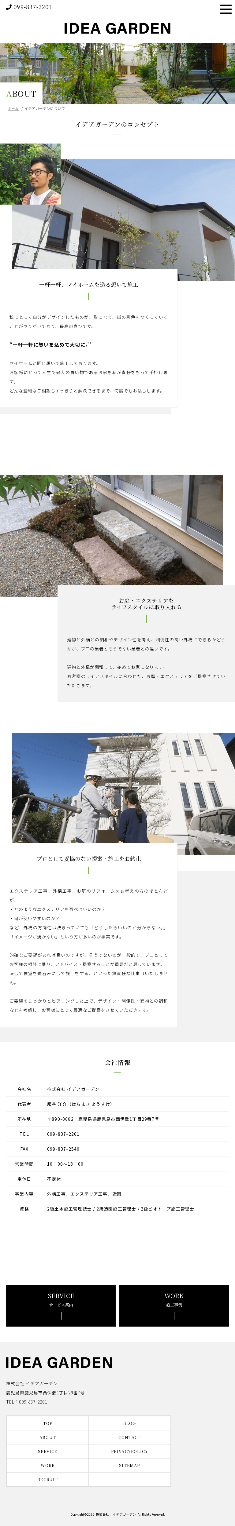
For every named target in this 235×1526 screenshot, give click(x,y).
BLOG (129, 1423)
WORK (48, 1465)
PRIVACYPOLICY (129, 1451)
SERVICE (47, 1451)
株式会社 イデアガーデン (116, 1514)
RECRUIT (47, 1479)
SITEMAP (129, 1465)
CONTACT (129, 1437)
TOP (48, 1423)
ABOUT (47, 1437)
